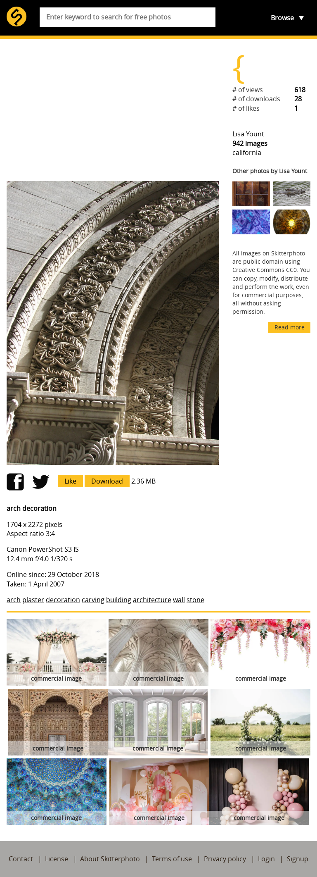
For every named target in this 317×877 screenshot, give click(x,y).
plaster (33, 599)
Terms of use (172, 858)
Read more (289, 327)
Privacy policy (225, 858)
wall (179, 599)
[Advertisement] (113, 110)
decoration (63, 599)
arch (14, 599)
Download (107, 481)
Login (266, 858)
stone (195, 599)
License (56, 858)
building (118, 599)
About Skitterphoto (110, 858)
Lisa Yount (248, 133)
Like (70, 481)
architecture (152, 599)
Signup (297, 858)
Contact (21, 858)
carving (93, 599)
